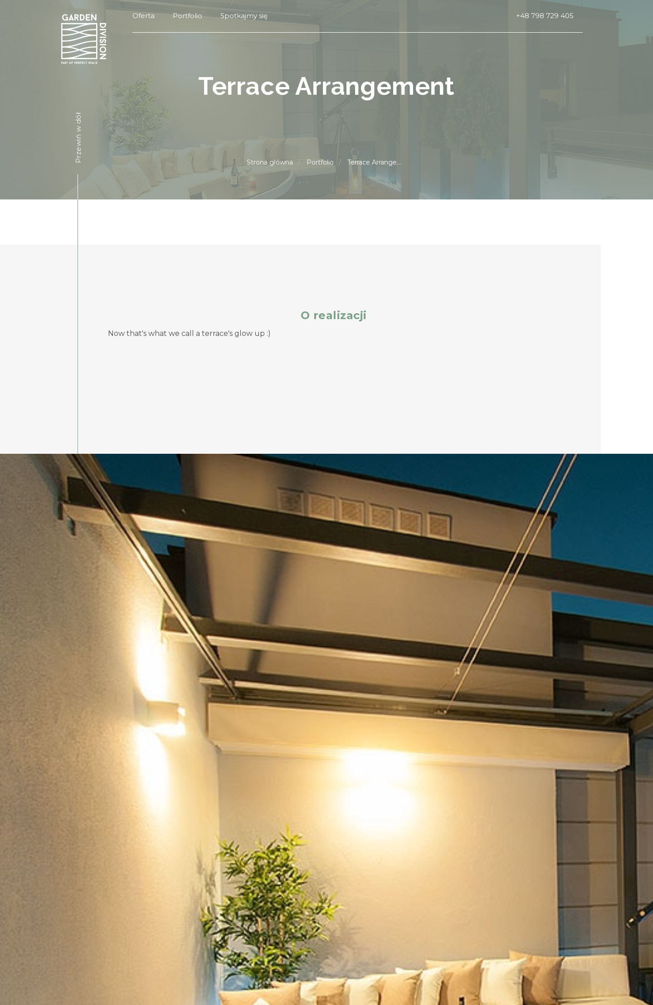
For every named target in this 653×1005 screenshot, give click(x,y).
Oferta (143, 15)
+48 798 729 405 (545, 15)
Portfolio (187, 15)
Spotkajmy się (244, 15)
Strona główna (270, 162)
